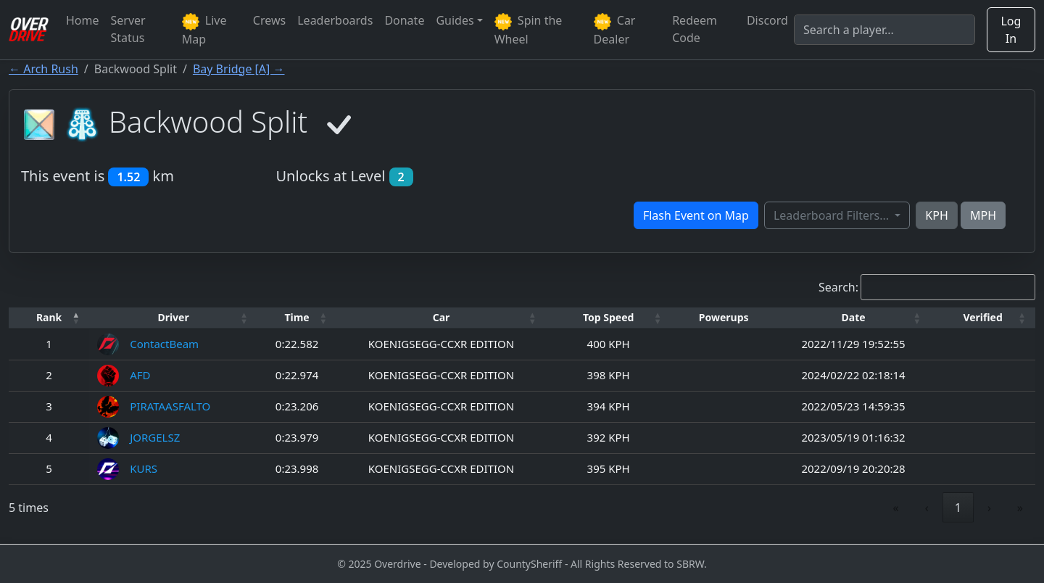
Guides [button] (454, 20)
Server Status (128, 29)
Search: (838, 287)
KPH (936, 215)
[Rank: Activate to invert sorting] (49, 317)
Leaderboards (335, 20)
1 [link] (958, 508)
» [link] (1020, 508)
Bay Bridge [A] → (239, 69)
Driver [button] (172, 317)
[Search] (884, 30)
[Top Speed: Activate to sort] (608, 317)
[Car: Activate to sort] (440, 317)
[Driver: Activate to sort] (173, 317)
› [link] (989, 508)
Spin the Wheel (528, 29)
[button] (48, 318)
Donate (404, 20)
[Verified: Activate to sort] (982, 317)
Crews (269, 20)
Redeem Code (694, 29)
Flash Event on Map (696, 215)
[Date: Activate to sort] (853, 317)
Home (82, 20)
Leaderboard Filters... (833, 215)
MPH (983, 215)
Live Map (204, 29)
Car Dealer (615, 29)
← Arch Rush (43, 69)
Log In (1010, 29)
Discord (767, 20)
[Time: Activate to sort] (296, 317)
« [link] (896, 508)
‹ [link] (927, 508)
